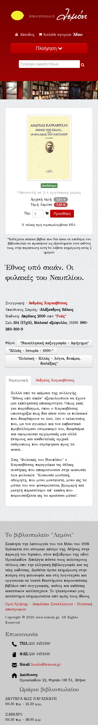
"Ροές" (60, 316)
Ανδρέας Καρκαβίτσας (47, 303)
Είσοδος (25, 34)
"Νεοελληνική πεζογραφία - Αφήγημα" (54, 343)
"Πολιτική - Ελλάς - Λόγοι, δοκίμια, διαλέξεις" (49, 361)
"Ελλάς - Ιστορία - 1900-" (31, 351)
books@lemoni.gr (46, 664)
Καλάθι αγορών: (61, 34)
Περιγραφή (18, 380)
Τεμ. (27, 213)
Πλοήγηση (49, 48)
